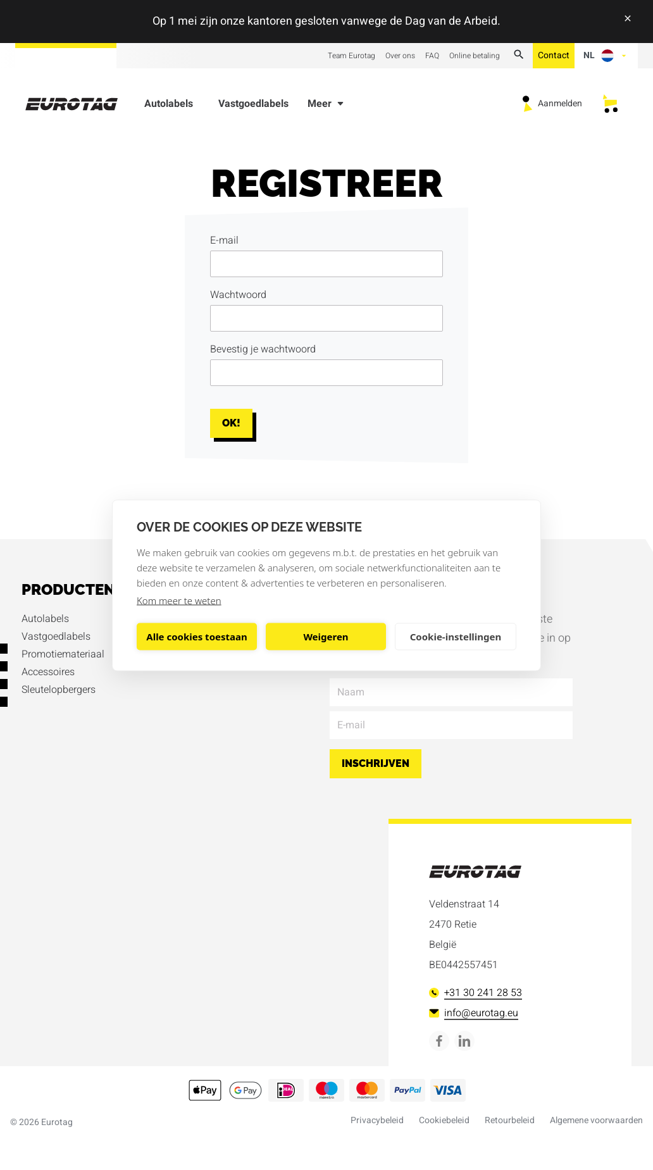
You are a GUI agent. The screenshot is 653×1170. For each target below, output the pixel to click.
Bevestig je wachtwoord (263, 349)
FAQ (432, 55)
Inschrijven (375, 763)
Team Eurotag (351, 55)
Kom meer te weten (179, 600)
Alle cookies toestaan (196, 636)
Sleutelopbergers (59, 689)
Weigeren (325, 636)
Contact (553, 55)
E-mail (224, 240)
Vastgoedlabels (253, 106)
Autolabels (168, 106)
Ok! (231, 423)
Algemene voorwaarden (596, 1120)
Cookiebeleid (444, 1120)
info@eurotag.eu (473, 1013)
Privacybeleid (377, 1120)
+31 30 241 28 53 (475, 992)
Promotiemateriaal (63, 654)
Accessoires (48, 672)
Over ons (400, 55)
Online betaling (474, 55)
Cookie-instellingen (456, 636)
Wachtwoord (238, 294)
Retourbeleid (510, 1120)
